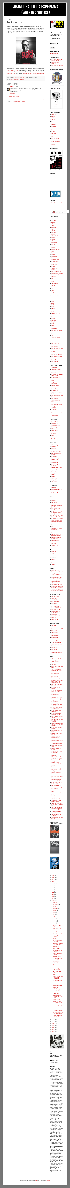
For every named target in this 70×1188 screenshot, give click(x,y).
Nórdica (53, 266)
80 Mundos (53, 114)
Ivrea (52, 316)
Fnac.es (53, 129)
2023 (53, 881)
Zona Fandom (54, 619)
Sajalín (52, 281)
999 (52, 662)
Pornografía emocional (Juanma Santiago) (56, 780)
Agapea (53, 116)
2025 (53, 877)
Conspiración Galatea (56, 600)
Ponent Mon (54, 328)
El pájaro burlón (54, 605)
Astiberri (53, 303)
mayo (54, 916)
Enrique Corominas (55, 425)
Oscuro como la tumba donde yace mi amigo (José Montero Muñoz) (56, 771)
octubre (54, 906)
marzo (54, 920)
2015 (53, 896)
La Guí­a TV (53, 551)
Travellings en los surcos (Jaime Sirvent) (56, 812)
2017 (53, 892)
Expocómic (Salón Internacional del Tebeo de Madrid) (57, 572)
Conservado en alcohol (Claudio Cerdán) (56, 672)
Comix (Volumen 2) (55, 371)
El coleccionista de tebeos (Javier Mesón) (57, 375)
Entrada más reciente (11, 99)
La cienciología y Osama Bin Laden (57, 962)
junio (54, 914)
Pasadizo (53, 617)
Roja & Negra (54, 478)
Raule (52, 435)
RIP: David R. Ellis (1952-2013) (57, 992)
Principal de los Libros (56, 271)
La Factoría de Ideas (56, 258)
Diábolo (53, 306)
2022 (53, 883)
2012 (53, 1019)
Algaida (53, 222)
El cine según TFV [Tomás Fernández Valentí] (57, 516)
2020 (53, 887)
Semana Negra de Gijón (56, 584)
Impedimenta (54, 256)
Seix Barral (53, 285)
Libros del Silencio (55, 261)
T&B (52, 288)
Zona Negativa (54, 415)
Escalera (53, 247)
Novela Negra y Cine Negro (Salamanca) (56, 472)
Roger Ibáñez (54, 437)
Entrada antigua (41, 99)
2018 (53, 891)
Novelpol (53, 474)
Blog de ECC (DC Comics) (57, 348)
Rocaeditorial (54, 280)
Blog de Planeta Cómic (56, 359)
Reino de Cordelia (55, 275)
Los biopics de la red (57, 931)
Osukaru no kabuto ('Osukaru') (55, 774)
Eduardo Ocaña (54, 423)
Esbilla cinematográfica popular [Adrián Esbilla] (56, 521)
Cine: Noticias (14, 79)
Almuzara (53, 227)
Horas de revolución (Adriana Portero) (55, 737)
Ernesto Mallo (54, 634)
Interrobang (53, 456)
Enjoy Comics (54, 382)
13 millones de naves (56, 369)
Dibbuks (53, 308)
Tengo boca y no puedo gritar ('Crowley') (56, 801)
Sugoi (52, 335)
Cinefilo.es (53, 504)
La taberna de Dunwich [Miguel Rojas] (56, 529)
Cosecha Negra (54, 450)
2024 (53, 879)
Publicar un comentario (14, 96)
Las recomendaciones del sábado (57, 941)
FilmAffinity (53, 523)
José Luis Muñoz (55, 640)
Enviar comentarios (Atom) (19, 101)
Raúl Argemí (54, 649)
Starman (54, 938)
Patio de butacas (55, 540)
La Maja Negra (54, 462)
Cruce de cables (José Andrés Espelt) (56, 675)
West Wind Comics (55, 337)
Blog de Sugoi (54, 361)
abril (54, 918)
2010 (53, 1023)
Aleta (52, 299)
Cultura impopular (55, 601)
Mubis (52, 561)
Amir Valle (53, 625)
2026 (53, 875)
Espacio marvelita (55, 385)
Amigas (54, 974)
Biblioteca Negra (55, 445)
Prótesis (53, 476)
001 (52, 298)
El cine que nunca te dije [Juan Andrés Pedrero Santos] (56, 513)
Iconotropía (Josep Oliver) (57, 392)
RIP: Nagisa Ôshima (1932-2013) (57, 951)
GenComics (54, 387)
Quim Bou (53, 433)
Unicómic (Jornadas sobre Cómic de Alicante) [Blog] (57, 587)
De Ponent (53, 304)
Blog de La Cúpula (55, 353)
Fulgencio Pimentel (55, 313)
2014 (53, 898)
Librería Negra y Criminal (56, 467)
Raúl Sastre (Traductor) (56, 785)
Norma (52, 323)
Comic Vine (53, 598)
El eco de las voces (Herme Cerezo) (55, 694)
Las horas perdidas (55, 531)
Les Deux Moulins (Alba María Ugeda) (56, 752)
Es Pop (53, 246)
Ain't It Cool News (55, 596)
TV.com (53, 553)
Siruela (52, 286)
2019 (53, 889)
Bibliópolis (53, 487)
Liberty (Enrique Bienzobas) (54, 754)
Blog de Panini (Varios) (56, 358)
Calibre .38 (53, 448)
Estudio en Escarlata (56, 128)
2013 (53, 900)
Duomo (53, 244)
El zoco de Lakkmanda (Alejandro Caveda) (56, 714)
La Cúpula (53, 320)
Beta (52, 121)
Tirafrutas (53, 409)
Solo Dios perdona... (57, 956)
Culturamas (53, 603)
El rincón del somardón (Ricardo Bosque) (56, 708)
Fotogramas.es (54, 524)
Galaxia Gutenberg (55, 249)
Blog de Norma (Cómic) (56, 354)
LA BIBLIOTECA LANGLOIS (55, 63)
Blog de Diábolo (54, 345)
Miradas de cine (54, 532)
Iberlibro (53, 131)
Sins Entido (53, 333)
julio (54, 912)
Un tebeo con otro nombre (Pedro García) (57, 413)
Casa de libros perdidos (56, 489)
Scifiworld (53, 543)
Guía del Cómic (54, 390)
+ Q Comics (54, 367)
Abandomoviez (54, 498)
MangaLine (53, 321)
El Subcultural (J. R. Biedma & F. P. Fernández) (57, 607)
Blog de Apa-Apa (55, 343)
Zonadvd (53, 564)
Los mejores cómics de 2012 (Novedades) (58, 1013)
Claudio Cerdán (54, 632)
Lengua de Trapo (55, 259)
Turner (52, 290)
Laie (52, 136)
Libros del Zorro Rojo (56, 263)
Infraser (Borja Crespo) (56, 739)
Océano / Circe (54, 268)
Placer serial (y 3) (56, 948)
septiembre (55, 908)
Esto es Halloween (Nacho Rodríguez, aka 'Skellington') (57, 720)
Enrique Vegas (54, 427)
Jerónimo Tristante (55, 637)
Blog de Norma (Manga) (56, 356)
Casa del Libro (54, 123)
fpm (36, 1180)
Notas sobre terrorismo (56, 616)
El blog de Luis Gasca (57, 985)
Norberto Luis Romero (56, 645)
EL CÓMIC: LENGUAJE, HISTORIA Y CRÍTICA (56, 60)
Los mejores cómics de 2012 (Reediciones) (58, 1009)
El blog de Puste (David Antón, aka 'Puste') (56, 691)
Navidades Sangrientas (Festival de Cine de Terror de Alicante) (57, 579)
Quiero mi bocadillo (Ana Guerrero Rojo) (56, 783)
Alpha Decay (54, 229)
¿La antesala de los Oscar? (57, 972)
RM (52, 278)
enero (54, 923)
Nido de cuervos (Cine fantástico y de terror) (56, 535)
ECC (52, 311)
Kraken (53, 318)
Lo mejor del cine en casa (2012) (57, 1016)
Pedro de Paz (54, 647)
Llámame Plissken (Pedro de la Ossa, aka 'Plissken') (57, 757)
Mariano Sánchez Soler (56, 644)
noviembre (55, 904)
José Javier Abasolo (55, 639)
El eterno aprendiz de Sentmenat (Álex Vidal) (56, 696)
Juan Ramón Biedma (56, 642)
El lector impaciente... (56, 377)
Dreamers (53, 126)
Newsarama (54, 614)
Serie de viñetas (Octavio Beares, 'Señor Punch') (56, 403)
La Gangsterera (54, 461)
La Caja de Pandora (55, 609)
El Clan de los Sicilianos (56, 451)
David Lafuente (54, 421)
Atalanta (53, 234)
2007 (53, 1029)
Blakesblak (53, 446)
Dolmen (53, 310)
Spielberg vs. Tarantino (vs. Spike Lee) (58, 944)
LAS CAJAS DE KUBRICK (57, 65)
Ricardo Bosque (54, 651)
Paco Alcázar (54, 432)
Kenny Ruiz (53, 428)
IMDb (52, 526)
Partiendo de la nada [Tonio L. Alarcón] (56, 538)
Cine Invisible (54, 502)
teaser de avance (11, 73)
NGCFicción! (54, 264)
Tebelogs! (53, 406)
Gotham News (54, 388)
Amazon (53, 119)
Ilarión (52, 252)
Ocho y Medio (54, 140)
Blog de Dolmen (54, 346)
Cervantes (53, 124)
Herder (52, 251)
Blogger (48, 1180)
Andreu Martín (54, 627)
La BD (52, 393)
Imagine (53, 254)
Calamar (53, 239)
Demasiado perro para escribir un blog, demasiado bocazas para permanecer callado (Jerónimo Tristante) (56, 680)
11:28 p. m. (12, 93)
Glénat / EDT (54, 315)
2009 (53, 1025)
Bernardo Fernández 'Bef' (57, 628)
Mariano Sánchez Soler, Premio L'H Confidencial (58, 977)
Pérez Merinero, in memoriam (57, 929)
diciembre (55, 902)
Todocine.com (54, 545)
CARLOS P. (13, 86)
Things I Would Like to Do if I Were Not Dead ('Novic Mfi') (57, 804)
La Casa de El (54, 398)
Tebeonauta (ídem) (55, 798)
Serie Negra (54, 481)
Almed (52, 225)
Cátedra (53, 240)
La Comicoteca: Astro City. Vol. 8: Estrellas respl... (58, 996)
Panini (52, 325)
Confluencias (54, 242)
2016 (53, 894)
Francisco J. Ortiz (54, 53)
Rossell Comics (54, 332)
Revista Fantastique (55, 542)
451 (52, 218)
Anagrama (53, 232)
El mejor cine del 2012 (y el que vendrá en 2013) (57, 1002)
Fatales (54, 983)
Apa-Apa (53, 301)
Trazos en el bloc (55, 411)
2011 (53, 1021)
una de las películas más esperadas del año (33, 73)
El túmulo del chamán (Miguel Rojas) (56, 711)
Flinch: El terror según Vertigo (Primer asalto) (57, 935)
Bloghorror (53, 500)
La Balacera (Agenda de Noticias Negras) (56, 458)
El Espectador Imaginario (56, 518)
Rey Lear (53, 276)
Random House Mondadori (57, 273)
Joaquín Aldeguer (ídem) (56, 743)
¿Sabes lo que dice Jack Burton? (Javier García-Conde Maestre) (56, 660)
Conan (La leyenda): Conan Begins (57, 968)
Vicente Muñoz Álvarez (56, 652)
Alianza (53, 223)
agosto (54, 910)
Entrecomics (54, 383)
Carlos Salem (54, 630)
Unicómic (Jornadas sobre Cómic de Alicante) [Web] (57, 590)
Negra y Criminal (55, 138)
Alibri (52, 118)
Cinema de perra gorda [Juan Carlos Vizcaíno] (56, 506)
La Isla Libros (54, 135)
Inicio (27, 99)
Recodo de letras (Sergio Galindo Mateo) (56, 788)
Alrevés (53, 230)
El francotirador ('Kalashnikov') (54, 702)
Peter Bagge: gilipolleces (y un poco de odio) (57, 989)
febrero (54, 921)
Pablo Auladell (54, 430)
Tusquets (53, 292)
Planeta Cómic (54, 327)
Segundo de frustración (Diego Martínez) (56, 793)
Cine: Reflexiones (20, 79)
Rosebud (53, 144)
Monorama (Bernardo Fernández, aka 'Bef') (56, 767)
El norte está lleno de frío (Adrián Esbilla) (56, 705)
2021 (53, 885)
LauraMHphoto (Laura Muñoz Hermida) (56, 612)
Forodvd (53, 559)
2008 (53, 1027)
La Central (53, 133)
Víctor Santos (54, 438)
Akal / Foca (53, 220)
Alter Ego (53, 664)
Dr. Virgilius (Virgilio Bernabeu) (55, 688)
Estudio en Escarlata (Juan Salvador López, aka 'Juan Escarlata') (57, 724)
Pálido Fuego (54, 269)
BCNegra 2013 (56, 946)
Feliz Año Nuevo (56, 999)
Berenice (53, 237)
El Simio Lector (54, 491)
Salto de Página (54, 283)
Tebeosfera (53, 407)
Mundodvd (53, 562)
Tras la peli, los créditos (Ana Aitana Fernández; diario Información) (56, 808)
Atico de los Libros (55, 235)
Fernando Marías (55, 635)
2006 (53, 1031)
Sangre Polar (54, 479)
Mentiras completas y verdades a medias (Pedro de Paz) (57, 764)
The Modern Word (55, 492)
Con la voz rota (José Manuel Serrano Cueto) (56, 670)
